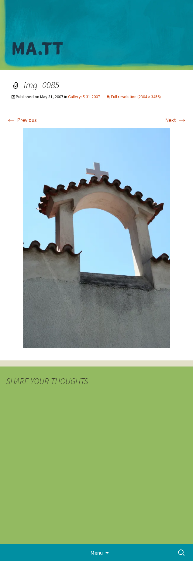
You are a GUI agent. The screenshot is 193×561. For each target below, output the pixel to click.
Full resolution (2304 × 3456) (136, 96)
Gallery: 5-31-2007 (84, 96)
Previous (21, 119)
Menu (96, 552)
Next (176, 119)
